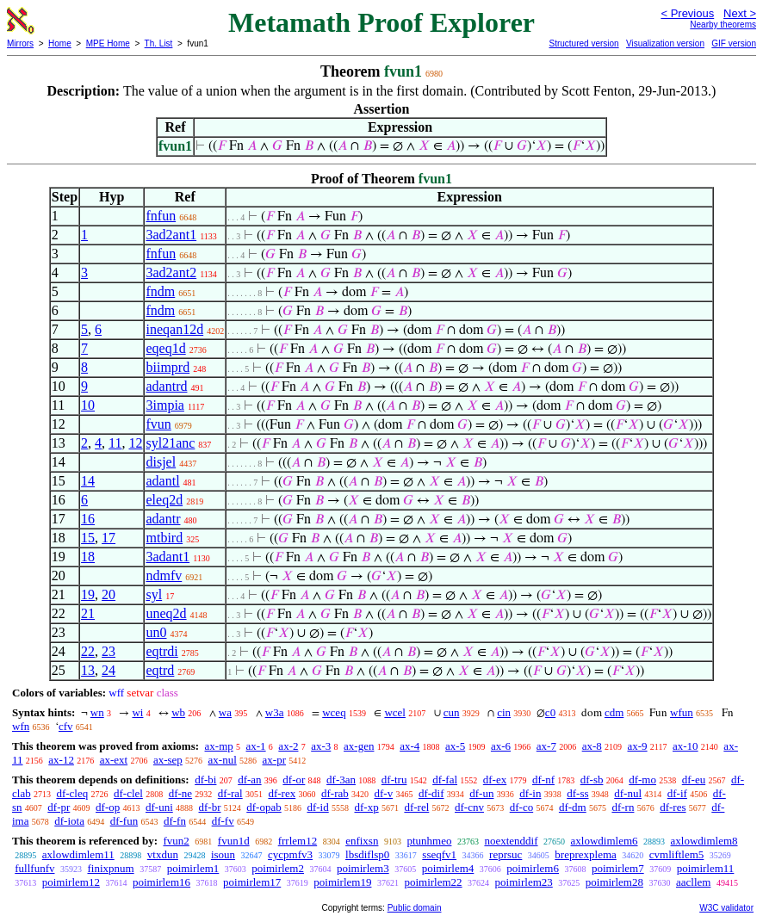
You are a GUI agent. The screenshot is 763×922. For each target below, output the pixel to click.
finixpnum (110, 868)
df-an (249, 779)
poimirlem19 (342, 882)
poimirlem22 (433, 882)
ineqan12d (174, 329)
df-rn (622, 807)
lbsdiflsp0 (367, 854)
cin (504, 712)
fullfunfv (34, 868)
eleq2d (164, 499)
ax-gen (359, 745)
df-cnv (469, 807)
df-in (530, 793)
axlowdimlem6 (604, 840)
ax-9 (638, 745)
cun (452, 712)
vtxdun (162, 854)
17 (108, 537)
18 (88, 556)
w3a (274, 712)
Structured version (583, 43)
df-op (108, 807)
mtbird (164, 537)
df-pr (58, 807)
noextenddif (510, 840)
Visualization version (665, 43)
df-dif (431, 793)
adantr (163, 518)
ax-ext (113, 759)
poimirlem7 (618, 868)
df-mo (642, 779)
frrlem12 (297, 840)
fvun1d (234, 840)
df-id (317, 807)
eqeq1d (165, 348)
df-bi (205, 779)
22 (88, 651)
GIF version (733, 43)
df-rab (335, 793)
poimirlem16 (161, 882)
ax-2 (288, 745)
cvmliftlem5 (676, 854)
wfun (681, 712)
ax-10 (685, 745)
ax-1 (256, 745)
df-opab (263, 807)
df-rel (416, 807)
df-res (672, 807)
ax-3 (321, 745)
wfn (20, 726)
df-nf (543, 779)
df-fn (175, 820)
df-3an (341, 779)
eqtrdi (161, 651)
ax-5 (455, 745)
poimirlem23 (524, 882)
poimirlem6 (532, 868)
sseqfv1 (439, 854)
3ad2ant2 (171, 272)
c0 (550, 712)
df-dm (572, 807)
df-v (383, 793)
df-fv (223, 820)
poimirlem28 (614, 882)
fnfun (161, 215)
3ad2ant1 (171, 234)
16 (88, 518)
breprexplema (585, 854)
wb (178, 712)
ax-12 (61, 759)
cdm (614, 712)
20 (108, 594)
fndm (160, 291)
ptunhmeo (428, 840)
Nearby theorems (723, 24)
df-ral (230, 793)
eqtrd (160, 670)
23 (108, 651)
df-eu (693, 779)
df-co (521, 807)
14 (88, 480)
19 (88, 594)
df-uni (159, 807)
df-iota (69, 820)
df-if (677, 793)
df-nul (628, 793)
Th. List (159, 43)
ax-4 (409, 745)
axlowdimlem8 (704, 840)
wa (225, 712)
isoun (223, 854)
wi (137, 712)
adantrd (166, 386)
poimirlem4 (448, 868)
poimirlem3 (363, 868)
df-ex (494, 779)
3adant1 (167, 556)
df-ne (180, 793)
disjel (161, 462)
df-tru (394, 779)
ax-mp (219, 745)
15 (88, 537)
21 (88, 613)
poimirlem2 (277, 868)
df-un (481, 793)
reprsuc (505, 854)
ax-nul (222, 759)
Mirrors (20, 43)
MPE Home (108, 43)
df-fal (444, 779)
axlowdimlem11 (78, 854)
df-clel (128, 793)
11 (115, 443)
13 (88, 670)
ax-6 (501, 745)
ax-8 (592, 745)
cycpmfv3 (290, 854)
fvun (158, 424)
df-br (210, 807)
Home (59, 43)
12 (135, 443)
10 (88, 405)
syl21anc (170, 443)
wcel (395, 712)
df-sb (592, 779)
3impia (164, 405)
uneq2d (166, 613)
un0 (156, 632)
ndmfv (164, 575)
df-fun (124, 820)
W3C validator (726, 908)
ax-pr (274, 759)
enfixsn (361, 840)
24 (108, 670)
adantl (162, 480)
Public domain (415, 908)
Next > (739, 13)
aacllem (693, 882)
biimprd (167, 367)
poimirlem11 (706, 868)
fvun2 (176, 840)
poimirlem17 (252, 882)
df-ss (577, 793)
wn (97, 712)
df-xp (366, 807)
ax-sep (168, 759)
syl (154, 594)
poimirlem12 (71, 882)
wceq (333, 712)
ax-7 (546, 745)
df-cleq (72, 793)
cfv (66, 726)
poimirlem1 (193, 868)
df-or (293, 779)
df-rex (281, 793)
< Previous (687, 13)
